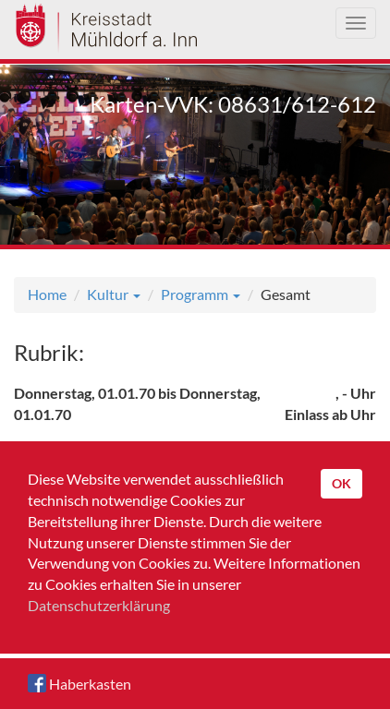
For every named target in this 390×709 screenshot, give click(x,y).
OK (341, 483)
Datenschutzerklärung (99, 605)
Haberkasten (79, 683)
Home (47, 294)
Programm (200, 294)
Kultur (113, 294)
